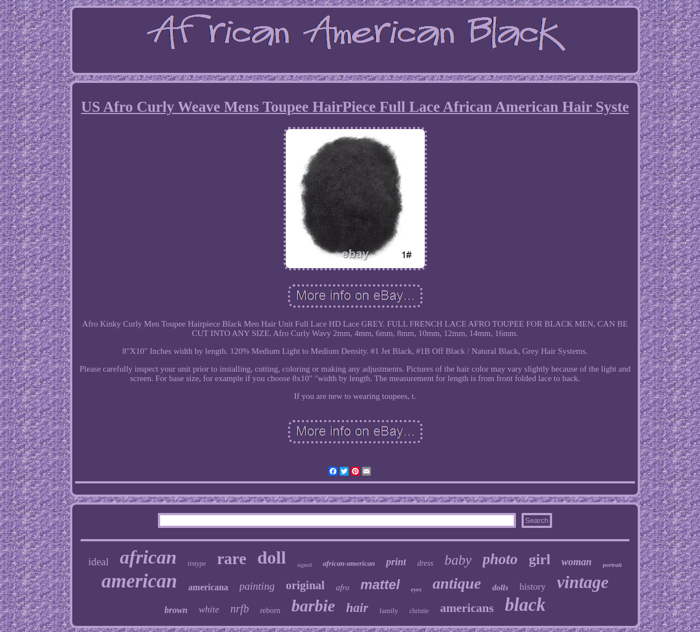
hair (357, 608)
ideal (98, 561)
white (208, 609)
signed (304, 565)
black (525, 605)
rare (231, 558)
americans (467, 608)
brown (176, 610)
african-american (349, 563)
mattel (380, 584)
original (305, 585)
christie (419, 611)
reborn (270, 610)
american (139, 581)
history (532, 586)
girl (539, 559)
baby (457, 559)
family (388, 610)
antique (457, 583)
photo (500, 559)
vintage (583, 582)
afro (342, 587)
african (148, 557)
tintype (197, 563)
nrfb (239, 609)
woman (577, 561)
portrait (612, 564)
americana (208, 587)
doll (271, 557)
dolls (500, 587)
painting (257, 586)
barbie (313, 605)
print (396, 561)
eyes (416, 589)
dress (425, 563)
